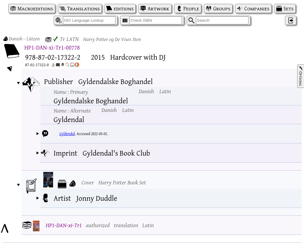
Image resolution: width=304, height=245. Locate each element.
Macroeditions (35, 8)
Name (71, 91)
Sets (289, 8)
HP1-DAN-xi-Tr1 (64, 225)
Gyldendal (67, 134)
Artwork (158, 8)
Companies (257, 8)
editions (124, 8)
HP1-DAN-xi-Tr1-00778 (52, 47)
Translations (83, 8)
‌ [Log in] (290, 20)
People (191, 8)
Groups (221, 8)
